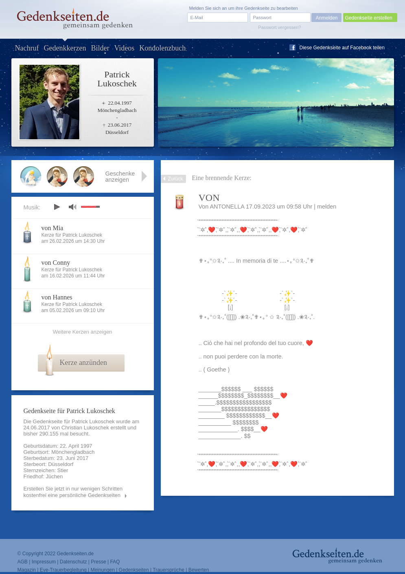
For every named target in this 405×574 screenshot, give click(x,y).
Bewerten (198, 570)
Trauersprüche (168, 570)
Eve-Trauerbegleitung (63, 570)
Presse (98, 562)
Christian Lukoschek (85, 427)
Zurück (175, 179)
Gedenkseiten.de (75, 553)
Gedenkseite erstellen (368, 18)
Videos (124, 48)
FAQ (115, 562)
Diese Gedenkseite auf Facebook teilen (342, 48)
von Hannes (57, 297)
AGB (23, 562)
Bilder (100, 48)
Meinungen (102, 570)
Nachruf (27, 48)
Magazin (27, 570)
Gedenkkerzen (65, 48)
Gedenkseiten (134, 570)
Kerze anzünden (83, 362)
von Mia (52, 227)
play (56, 207)
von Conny (56, 262)
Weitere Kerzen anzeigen (82, 332)
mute (72, 207)
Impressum (44, 562)
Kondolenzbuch (162, 48)
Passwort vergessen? (279, 27)
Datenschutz (73, 562)
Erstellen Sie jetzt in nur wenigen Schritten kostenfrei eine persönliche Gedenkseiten (73, 492)
